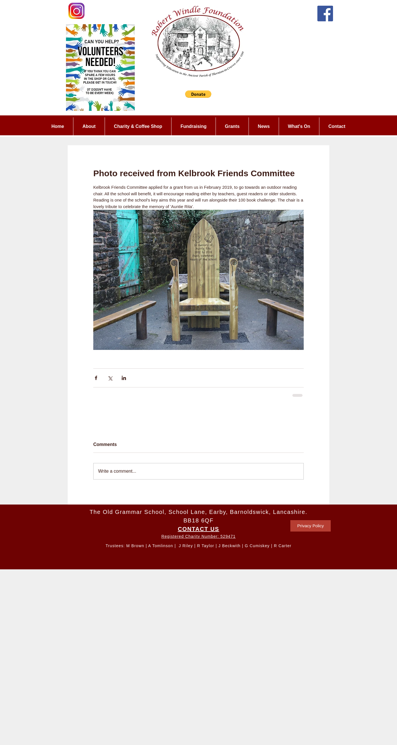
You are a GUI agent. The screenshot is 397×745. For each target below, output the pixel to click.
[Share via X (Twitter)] (110, 378)
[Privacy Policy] (310, 526)
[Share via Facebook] (96, 378)
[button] (198, 94)
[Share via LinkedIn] (124, 378)
